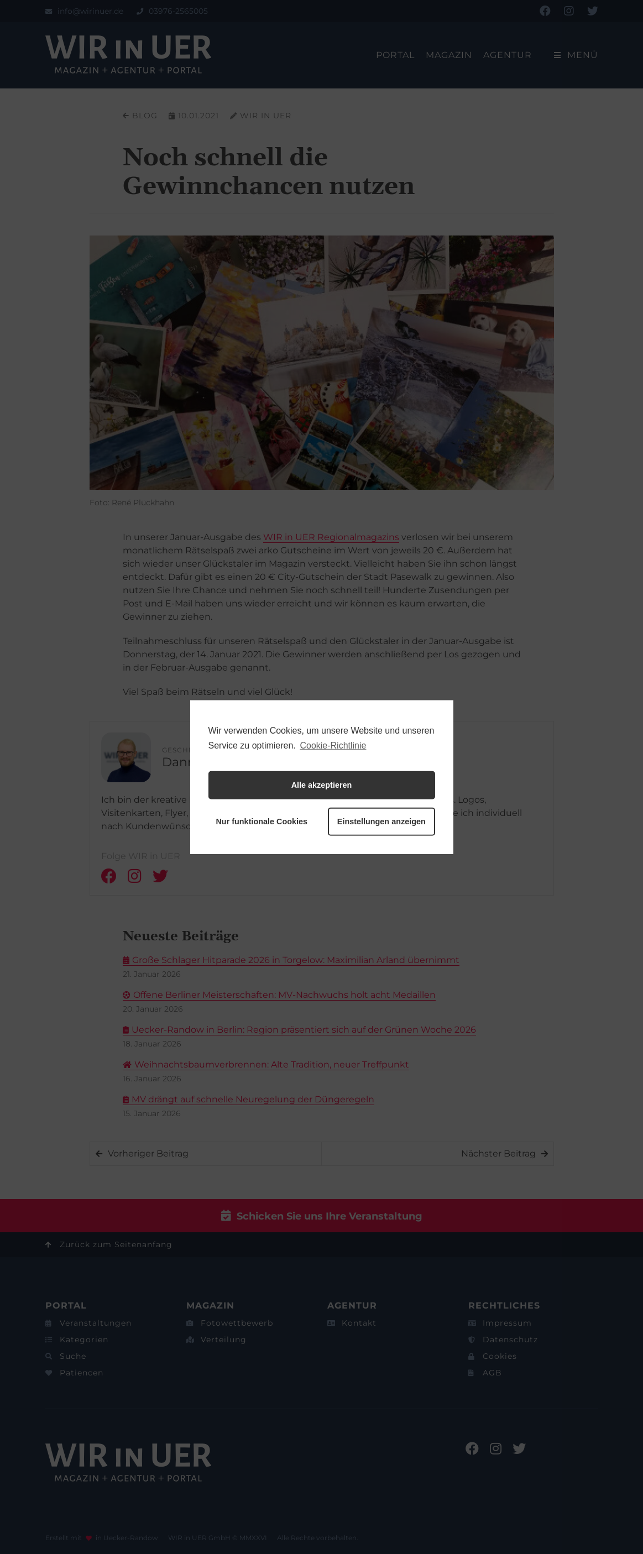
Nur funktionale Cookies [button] (261, 821)
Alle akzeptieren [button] (321, 785)
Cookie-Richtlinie (333, 745)
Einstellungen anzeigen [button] (381, 821)
